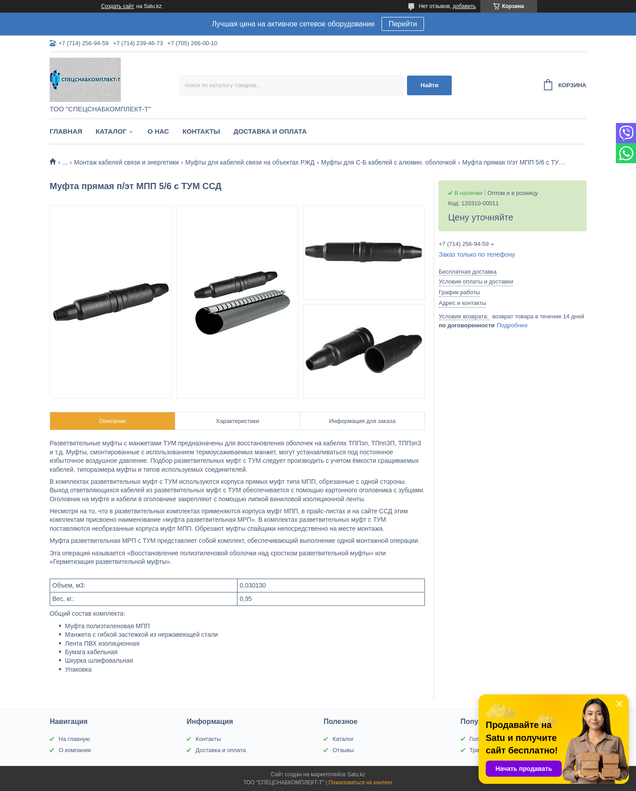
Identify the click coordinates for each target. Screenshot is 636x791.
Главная (66, 131)
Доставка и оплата (270, 131)
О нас (158, 131)
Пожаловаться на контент (361, 782)
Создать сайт (117, 6)
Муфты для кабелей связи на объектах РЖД (249, 162)
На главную (74, 739)
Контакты (201, 131)
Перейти (403, 24)
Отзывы (343, 750)
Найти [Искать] (429, 85)
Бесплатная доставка (467, 271)
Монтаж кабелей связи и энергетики (126, 162)
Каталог (111, 131)
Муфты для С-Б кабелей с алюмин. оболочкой (388, 162)
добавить (464, 6)
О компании (75, 750)
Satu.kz (356, 774)
